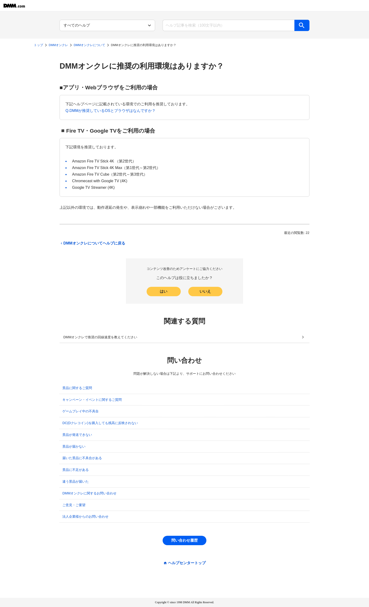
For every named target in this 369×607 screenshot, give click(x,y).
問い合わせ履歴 (184, 540)
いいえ (205, 291)
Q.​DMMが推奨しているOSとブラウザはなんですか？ (110, 111)
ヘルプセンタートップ (187, 563)
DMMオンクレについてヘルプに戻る (92, 243)
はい (163, 291)
